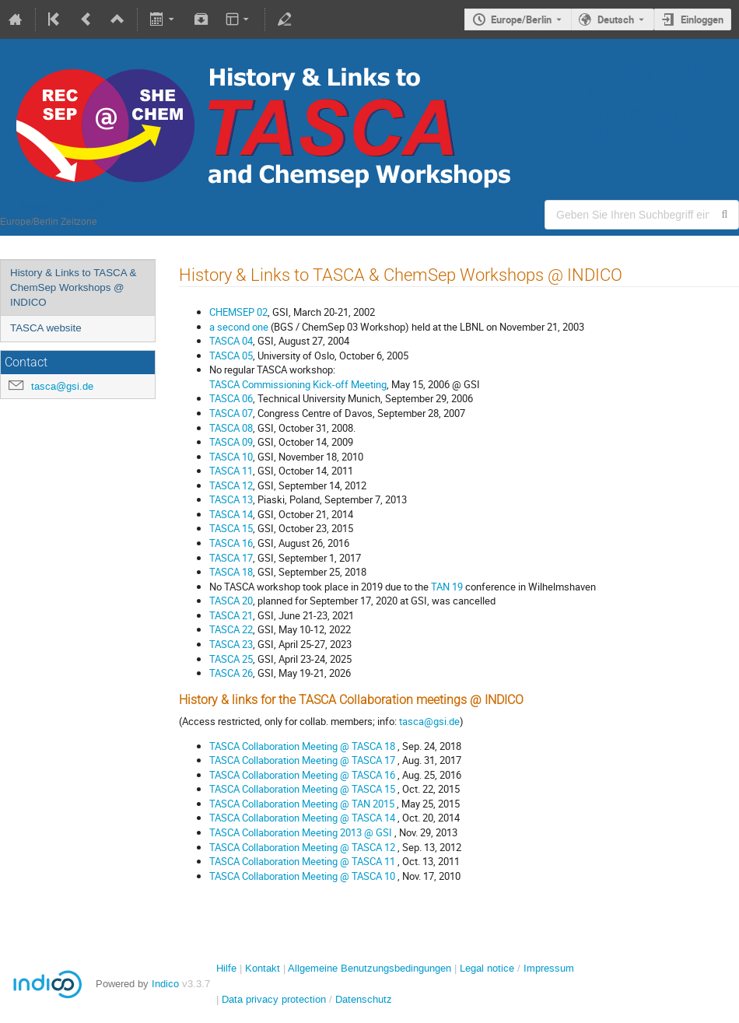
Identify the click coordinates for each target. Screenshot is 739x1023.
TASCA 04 (231, 341)
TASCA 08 (231, 428)
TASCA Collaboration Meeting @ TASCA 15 (303, 789)
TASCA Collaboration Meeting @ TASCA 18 (303, 746)
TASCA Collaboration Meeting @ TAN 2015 (303, 804)
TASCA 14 (231, 514)
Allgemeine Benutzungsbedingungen (369, 968)
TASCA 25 (231, 659)
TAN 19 (447, 587)
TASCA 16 (231, 543)
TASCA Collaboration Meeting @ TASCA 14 (303, 818)
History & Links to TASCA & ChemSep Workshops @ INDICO (73, 287)
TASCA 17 (231, 558)
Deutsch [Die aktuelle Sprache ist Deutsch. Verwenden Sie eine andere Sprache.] (615, 19)
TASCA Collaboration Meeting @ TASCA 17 (303, 760)
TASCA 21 (231, 615)
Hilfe (226, 968)
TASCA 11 (231, 471)
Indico (165, 983)
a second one (238, 327)
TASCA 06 (231, 398)
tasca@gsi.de (62, 386)
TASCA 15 (231, 528)
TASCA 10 (231, 457)
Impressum (549, 968)
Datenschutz (363, 999)
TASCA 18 (231, 572)
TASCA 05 (231, 356)
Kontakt (262, 968)
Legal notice (488, 968)
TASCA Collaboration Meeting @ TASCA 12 (303, 847)
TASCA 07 (231, 413)
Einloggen (702, 19)
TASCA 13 (231, 499)
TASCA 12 (231, 485)
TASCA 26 (231, 673)
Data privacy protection (275, 999)
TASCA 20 (231, 601)
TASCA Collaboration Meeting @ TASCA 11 (303, 861)
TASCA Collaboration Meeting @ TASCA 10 (303, 876)
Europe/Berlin (521, 19)
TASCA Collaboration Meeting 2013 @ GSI (301, 832)
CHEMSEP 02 (238, 312)
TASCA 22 (231, 629)
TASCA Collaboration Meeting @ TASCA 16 (303, 775)
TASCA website (46, 328)
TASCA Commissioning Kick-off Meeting (298, 384)
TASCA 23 (231, 644)
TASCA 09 (231, 442)
